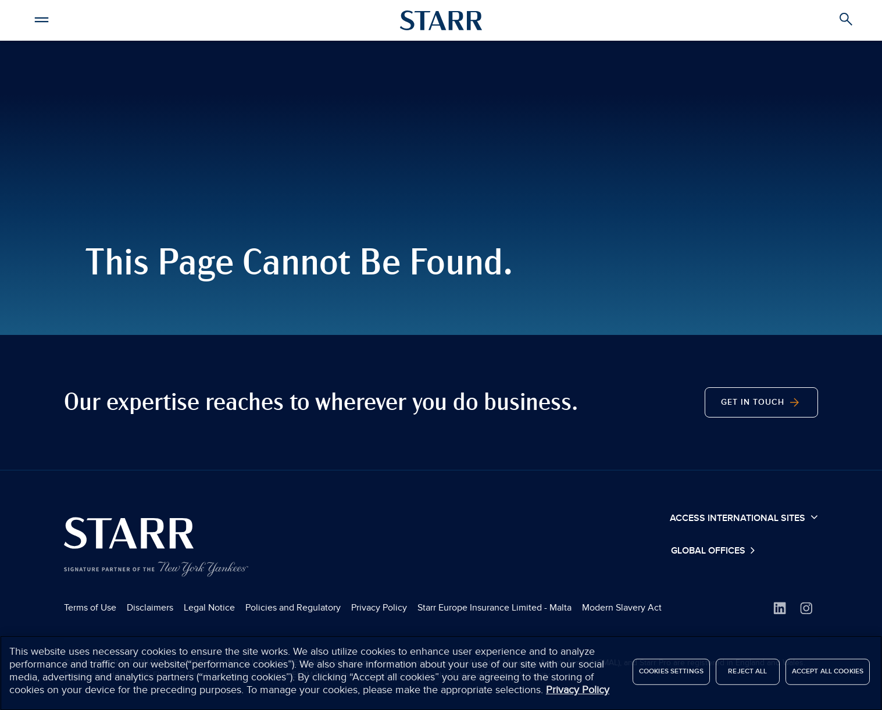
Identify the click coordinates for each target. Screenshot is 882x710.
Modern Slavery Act (622, 607)
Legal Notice (209, 607)
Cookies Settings (671, 675)
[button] (42, 18)
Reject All (747, 675)
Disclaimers (150, 607)
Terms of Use (90, 607)
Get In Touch (761, 402)
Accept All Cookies (827, 675)
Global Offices (709, 550)
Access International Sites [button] (744, 517)
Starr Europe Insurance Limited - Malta (494, 607)
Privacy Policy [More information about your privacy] (577, 694)
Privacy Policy (379, 607)
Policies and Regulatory (293, 607)
